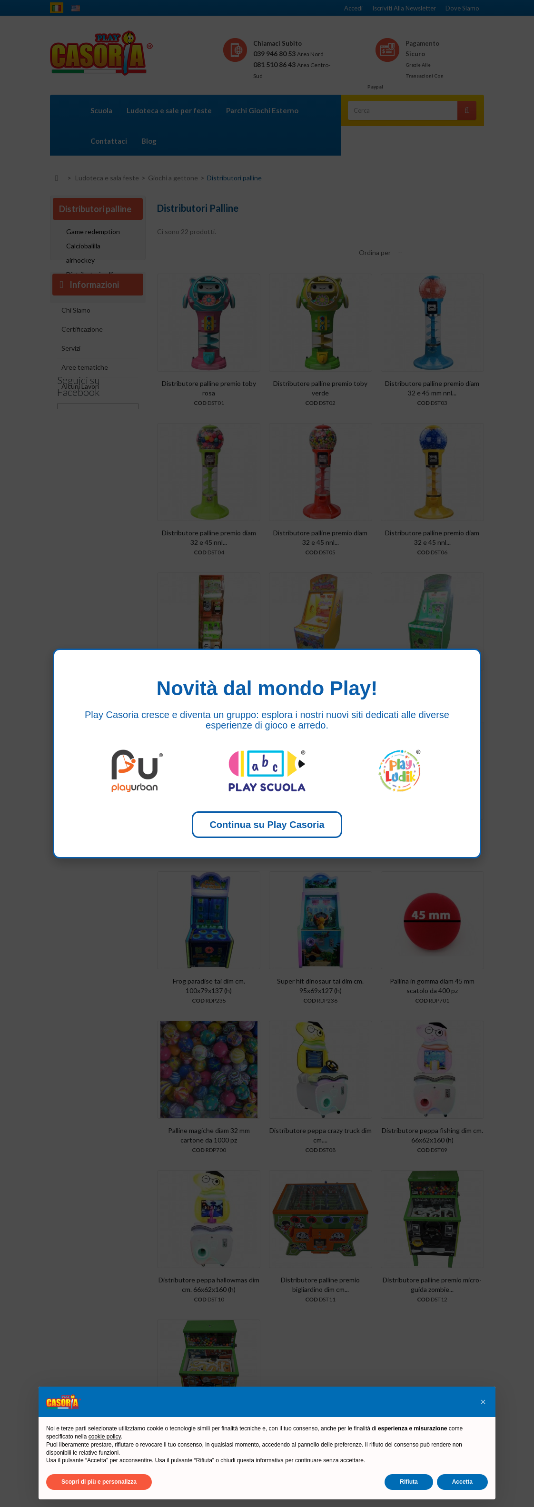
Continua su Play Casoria (266, 824)
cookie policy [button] (105, 1436)
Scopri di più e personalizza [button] (99, 1481)
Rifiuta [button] (408, 1481)
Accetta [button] (462, 1481)
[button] (483, 1401)
